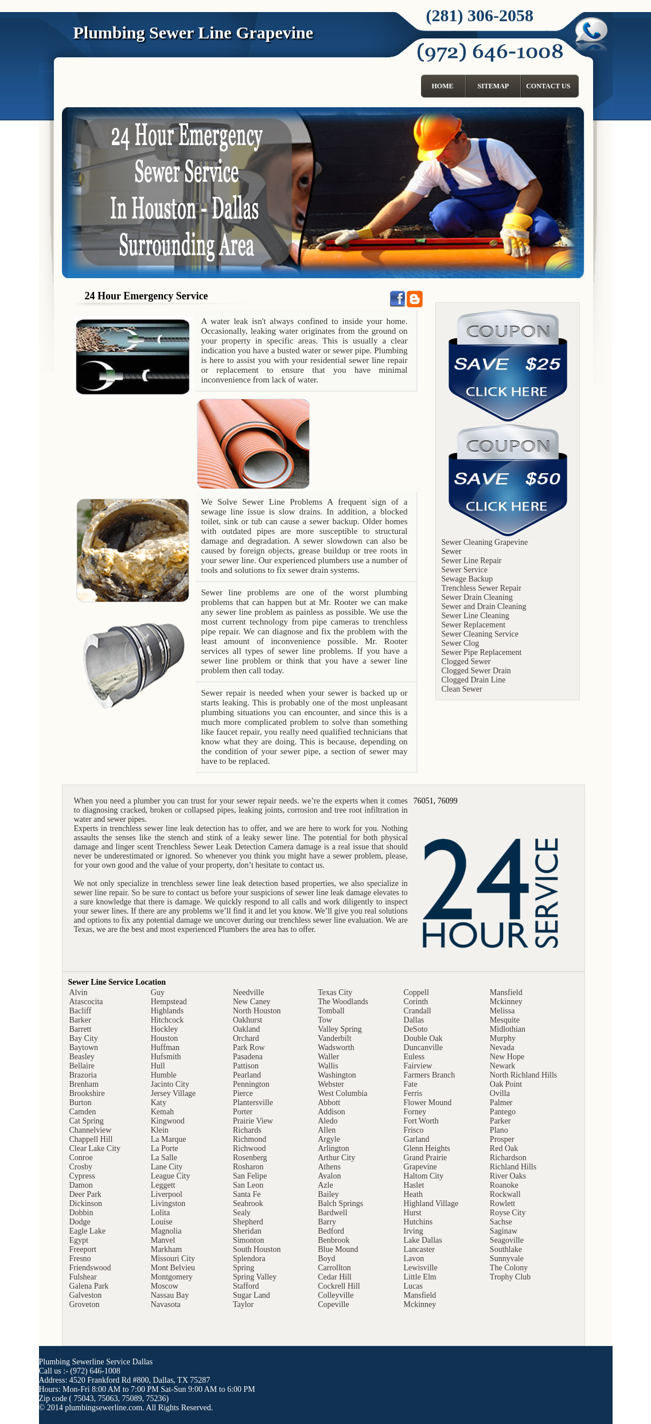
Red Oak (504, 1148)
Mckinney (420, 1304)
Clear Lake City (94, 1148)
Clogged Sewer (466, 661)
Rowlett (502, 1203)
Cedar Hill (335, 1277)
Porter (242, 1111)
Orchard (246, 1038)
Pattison (246, 1066)
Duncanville (423, 1047)
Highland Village (431, 1203)
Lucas (413, 1286)
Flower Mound (428, 1102)
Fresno (80, 1258)
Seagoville (507, 1240)
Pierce (243, 1093)
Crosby (80, 1166)
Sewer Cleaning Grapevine (485, 542)
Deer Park (85, 1194)
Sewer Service (465, 569)
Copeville (333, 1304)
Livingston (168, 1203)
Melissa (502, 1010)
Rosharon (248, 1166)
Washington (337, 1075)
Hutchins (418, 1222)
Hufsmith (166, 1056)
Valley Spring (340, 1029)
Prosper (502, 1139)
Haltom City (424, 1176)
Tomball (331, 1010)
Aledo (327, 1121)
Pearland (247, 1075)
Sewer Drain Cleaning (477, 597)
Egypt (78, 1240)
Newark (502, 1066)
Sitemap (493, 86)
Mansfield (420, 1295)
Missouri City (173, 1258)
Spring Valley (254, 1277)
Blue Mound (338, 1249)
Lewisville (421, 1267)
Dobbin (81, 1212)
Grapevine (420, 1166)
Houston (164, 1038)
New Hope (507, 1056)
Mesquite (505, 1020)
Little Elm (420, 1277)
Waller (328, 1056)
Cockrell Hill (339, 1286)
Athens (329, 1166)
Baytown (84, 1047)
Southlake (506, 1249)
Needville (248, 992)
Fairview (418, 1066)
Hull (158, 1066)
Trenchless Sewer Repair (481, 588)
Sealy (242, 1212)
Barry (327, 1222)
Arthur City (336, 1157)
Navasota (166, 1304)
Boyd (326, 1258)
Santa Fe (247, 1194)
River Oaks (508, 1176)
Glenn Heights (427, 1148)
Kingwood (168, 1121)
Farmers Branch (429, 1075)
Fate (411, 1084)
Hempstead (169, 1001)
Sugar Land (251, 1295)
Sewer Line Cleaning (475, 615)
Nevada (502, 1047)
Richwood (249, 1148)
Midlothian (507, 1029)
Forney (415, 1111)
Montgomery (172, 1277)
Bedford (331, 1231)
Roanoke (504, 1185)
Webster (331, 1084)
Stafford (246, 1286)
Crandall (417, 1010)
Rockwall (505, 1194)
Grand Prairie (425, 1157)
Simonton (248, 1240)
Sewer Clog (461, 643)
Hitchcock (167, 1020)
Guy (158, 992)
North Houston (257, 1010)
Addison (331, 1111)
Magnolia (166, 1231)
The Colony (509, 1267)
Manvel (163, 1240)
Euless (414, 1056)
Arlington (333, 1148)
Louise (162, 1222)
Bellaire (82, 1066)
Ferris (413, 1093)
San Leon (248, 1185)
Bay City (83, 1038)
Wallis (328, 1066)
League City (170, 1176)
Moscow (164, 1286)
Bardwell (332, 1212)
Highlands (167, 1010)
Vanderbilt (334, 1038)
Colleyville (335, 1295)
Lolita (160, 1212)
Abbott (329, 1102)
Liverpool (166, 1194)
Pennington (251, 1084)
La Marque (168, 1139)
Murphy (503, 1038)
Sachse (501, 1222)
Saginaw (503, 1231)
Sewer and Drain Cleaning (484, 606)
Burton (80, 1102)
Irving (413, 1231)
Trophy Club (510, 1277)
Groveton (84, 1304)
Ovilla (500, 1093)
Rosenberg (250, 1157)
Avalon (329, 1176)
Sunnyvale (507, 1258)
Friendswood (90, 1267)
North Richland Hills (523, 1075)
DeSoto (416, 1029)
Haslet (414, 1185)
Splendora (249, 1258)
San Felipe (250, 1176)
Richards (247, 1130)
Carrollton (334, 1267)
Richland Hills (513, 1166)
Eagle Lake (87, 1231)
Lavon (414, 1258)
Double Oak (423, 1038)
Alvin (78, 992)
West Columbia (342, 1093)
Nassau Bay (170, 1295)
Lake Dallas (423, 1240)
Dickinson (86, 1203)
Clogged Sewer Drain (476, 670)
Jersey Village (173, 1093)
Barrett (80, 1029)
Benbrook (333, 1240)
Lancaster (419, 1249)
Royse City (508, 1212)
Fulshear (83, 1277)
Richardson (508, 1157)
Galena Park (89, 1286)
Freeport (82, 1249)
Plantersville (253, 1102)
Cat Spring (86, 1121)
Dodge (80, 1222)
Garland (417, 1139)
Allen (327, 1130)
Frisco (414, 1130)
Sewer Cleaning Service (480, 634)
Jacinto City (170, 1084)
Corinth (416, 1001)
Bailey (328, 1194)
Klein (160, 1130)
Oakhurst (247, 1020)
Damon (81, 1185)
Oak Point (506, 1084)
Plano (499, 1130)
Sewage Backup (467, 579)
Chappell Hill (91, 1139)
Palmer (501, 1102)
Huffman (165, 1047)
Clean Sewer (462, 689)
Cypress (82, 1176)
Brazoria (83, 1075)
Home (443, 86)
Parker (500, 1121)
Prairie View (253, 1121)
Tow (325, 1020)
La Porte (164, 1148)
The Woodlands (343, 1001)
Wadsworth (336, 1047)
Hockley (164, 1029)
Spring (243, 1267)
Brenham (84, 1084)
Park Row (249, 1047)
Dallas (414, 1020)
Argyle (329, 1139)
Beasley (82, 1056)
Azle (325, 1185)
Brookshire (87, 1093)
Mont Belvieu (173, 1267)
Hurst (413, 1212)
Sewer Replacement (474, 625)
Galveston (85, 1295)
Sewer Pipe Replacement (482, 652)
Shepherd (248, 1222)
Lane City (167, 1166)
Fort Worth (421, 1121)
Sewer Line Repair (472, 560)
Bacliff (80, 1010)
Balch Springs (340, 1203)
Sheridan (247, 1231)
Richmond (249, 1139)
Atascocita (86, 1001)
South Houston (257, 1249)
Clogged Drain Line (474, 680)
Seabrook (248, 1203)
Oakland (246, 1029)
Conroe (81, 1157)
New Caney (252, 1001)
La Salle (164, 1157)
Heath (413, 1194)
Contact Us (548, 86)
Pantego (503, 1111)
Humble (164, 1075)
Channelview (90, 1130)
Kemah (162, 1111)
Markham (166, 1249)
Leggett (163, 1185)
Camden (82, 1111)
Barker (80, 1020)
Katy (158, 1102)
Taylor (243, 1304)
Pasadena (248, 1056)
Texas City (335, 992)
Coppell (416, 992)
